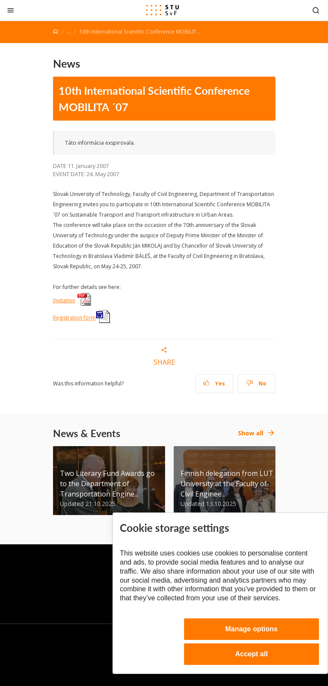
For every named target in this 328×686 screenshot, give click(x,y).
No (256, 383)
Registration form (74, 317)
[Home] (55, 31)
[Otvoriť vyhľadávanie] (316, 10)
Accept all (251, 654)
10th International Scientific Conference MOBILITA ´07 (154, 99)
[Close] (10, 10)
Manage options (251, 629)
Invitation (64, 300)
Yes (214, 383)
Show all (250, 433)
